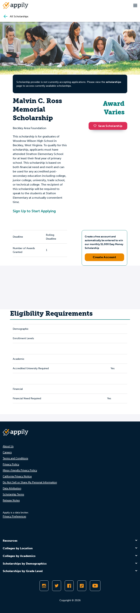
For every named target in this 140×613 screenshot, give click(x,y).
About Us (8, 446)
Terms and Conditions (15, 458)
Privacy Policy (11, 464)
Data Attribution (12, 488)
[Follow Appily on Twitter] (56, 585)
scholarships (113, 82)
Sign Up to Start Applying (34, 211)
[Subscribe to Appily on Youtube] (95, 585)
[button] (96, 125)
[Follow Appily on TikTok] (81, 585)
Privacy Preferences (14, 516)
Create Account (104, 257)
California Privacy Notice (17, 476)
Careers (7, 452)
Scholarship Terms (13, 494)
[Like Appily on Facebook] (69, 585)
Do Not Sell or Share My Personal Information (30, 482)
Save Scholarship (108, 126)
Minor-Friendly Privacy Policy (20, 470)
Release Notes (11, 500)
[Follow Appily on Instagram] (44, 585)
